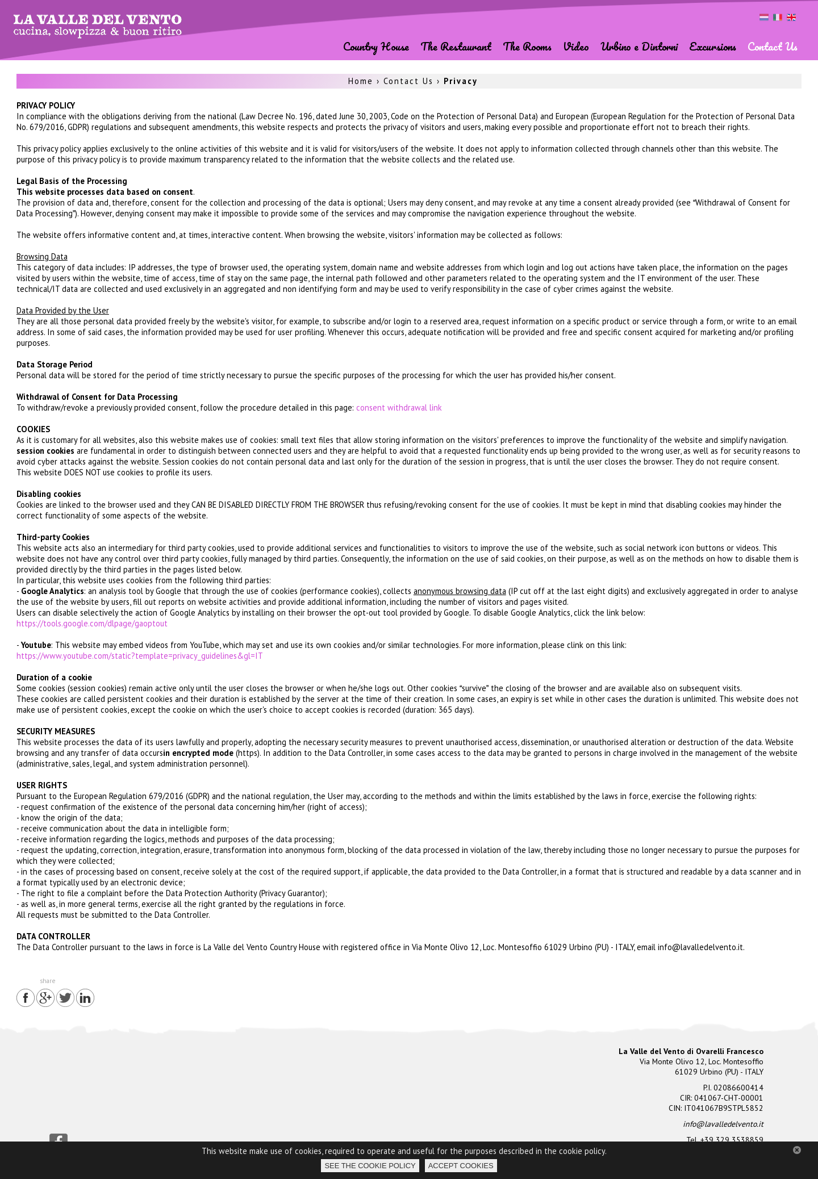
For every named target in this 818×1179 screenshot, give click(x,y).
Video (576, 46)
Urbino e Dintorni (639, 46)
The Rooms (527, 46)
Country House (376, 46)
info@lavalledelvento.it (723, 1124)
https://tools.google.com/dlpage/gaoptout (92, 623)
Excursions (712, 46)
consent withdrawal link (399, 407)
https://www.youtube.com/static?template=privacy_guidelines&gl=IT (139, 655)
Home (360, 81)
